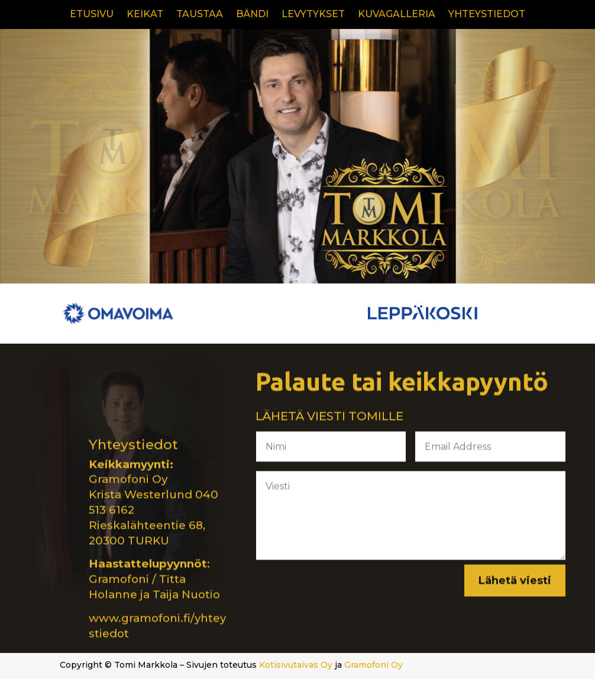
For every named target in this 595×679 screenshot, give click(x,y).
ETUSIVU (92, 15)
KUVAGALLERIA (396, 15)
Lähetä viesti (514, 582)
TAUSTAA (199, 15)
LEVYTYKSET (313, 15)
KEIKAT (145, 15)
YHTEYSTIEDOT (486, 15)
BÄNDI (252, 15)
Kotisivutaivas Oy (295, 664)
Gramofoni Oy (373, 664)
